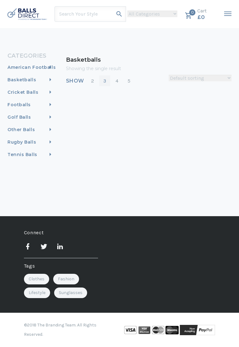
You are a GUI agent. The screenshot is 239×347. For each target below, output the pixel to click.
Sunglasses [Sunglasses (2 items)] (70, 292)
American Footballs (31, 67)
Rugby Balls (21, 142)
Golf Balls (19, 117)
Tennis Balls (22, 154)
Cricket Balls (22, 92)
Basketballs (21, 80)
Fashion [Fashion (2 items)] (66, 279)
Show (75, 81)
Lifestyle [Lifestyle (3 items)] (37, 292)
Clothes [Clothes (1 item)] (37, 279)
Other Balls (21, 129)
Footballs (19, 104)
